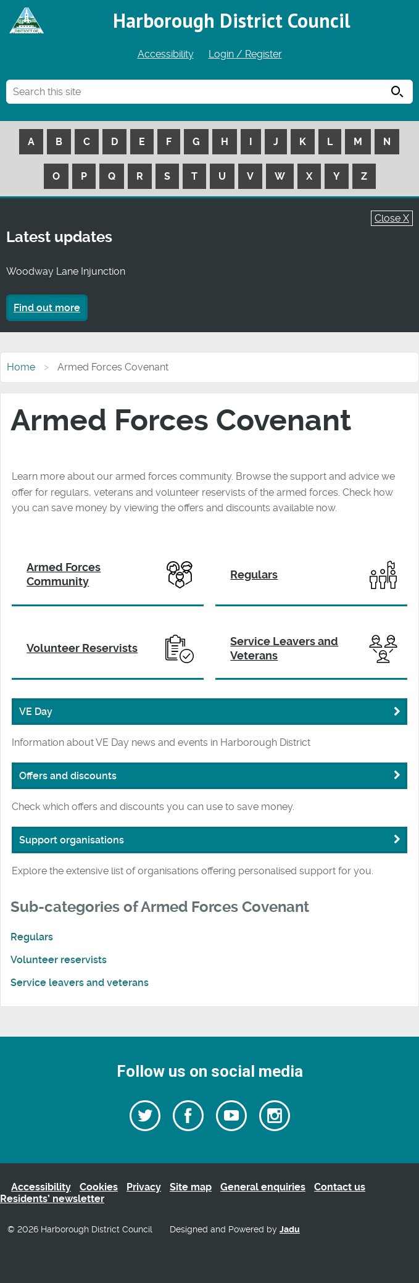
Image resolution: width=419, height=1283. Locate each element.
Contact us (339, 1187)
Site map (191, 1187)
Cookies (99, 1187)
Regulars (31, 937)
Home (21, 367)
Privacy (144, 1187)
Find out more (47, 308)
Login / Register (245, 54)
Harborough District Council (232, 20)
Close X (392, 218)
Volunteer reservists (58, 960)
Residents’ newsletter (52, 1199)
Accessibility (166, 54)
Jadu (290, 1229)
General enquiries (262, 1187)
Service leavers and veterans (79, 982)
